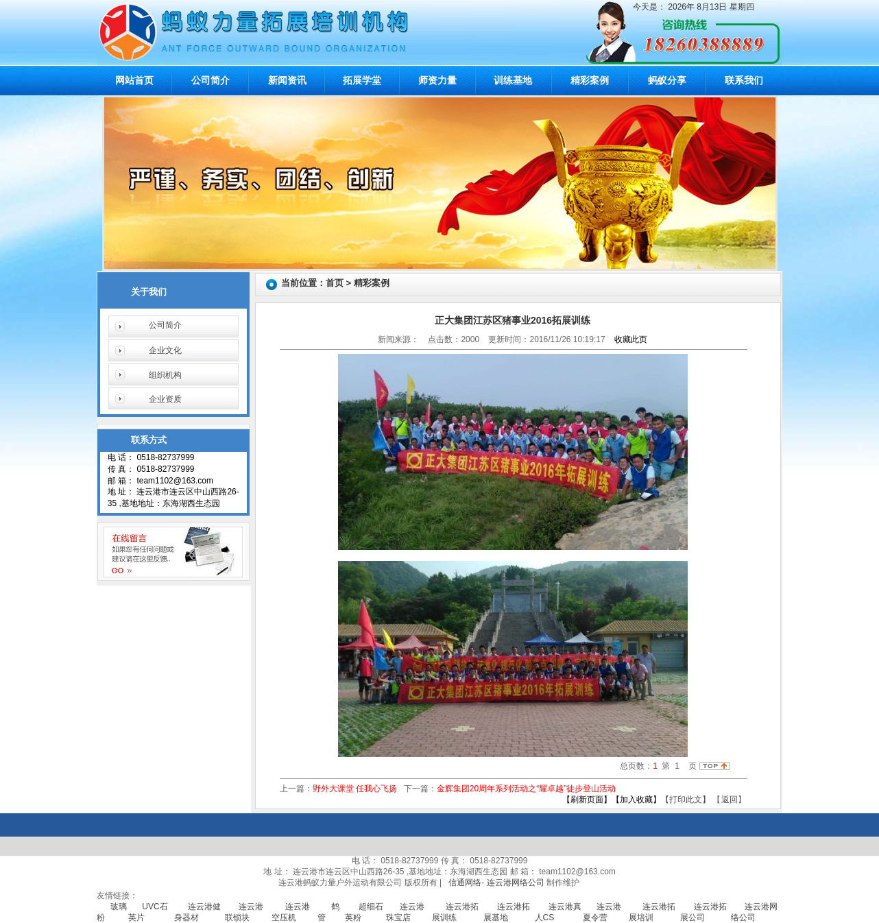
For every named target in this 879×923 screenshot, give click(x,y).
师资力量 (437, 80)
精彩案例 (589, 80)
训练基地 (513, 80)
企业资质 (165, 399)
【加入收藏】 (636, 799)
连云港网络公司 (515, 882)
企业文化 (165, 350)
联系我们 (744, 80)
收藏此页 (630, 339)
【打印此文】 (685, 799)
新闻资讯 (287, 80)
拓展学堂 (362, 80)
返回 (729, 799)
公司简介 (210, 80)
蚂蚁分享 (667, 80)
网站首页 (134, 80)
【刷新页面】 (587, 799)
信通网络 (464, 882)
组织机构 (165, 375)
